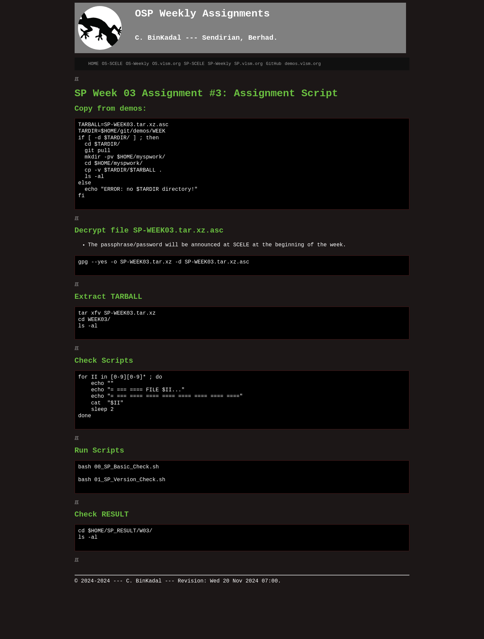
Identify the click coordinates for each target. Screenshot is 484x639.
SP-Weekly (219, 64)
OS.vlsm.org (166, 64)
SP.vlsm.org (248, 64)
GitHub (273, 64)
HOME (93, 64)
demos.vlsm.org (303, 64)
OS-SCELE (112, 64)
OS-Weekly (137, 64)
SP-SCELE (194, 64)
